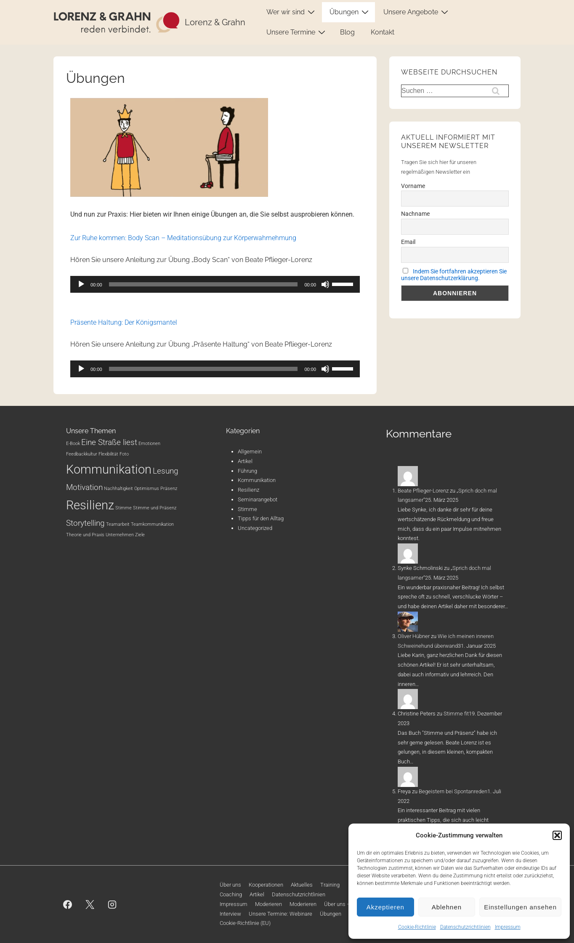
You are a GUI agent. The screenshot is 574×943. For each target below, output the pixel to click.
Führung (247, 471)
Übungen (350, 12)
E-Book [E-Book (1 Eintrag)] (73, 443)
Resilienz (248, 490)
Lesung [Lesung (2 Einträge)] (165, 471)
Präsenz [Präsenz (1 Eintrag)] (168, 488)
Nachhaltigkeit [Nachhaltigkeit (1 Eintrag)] (118, 488)
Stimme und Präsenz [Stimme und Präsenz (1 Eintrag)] (154, 508)
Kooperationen (266, 885)
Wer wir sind (291, 12)
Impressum (508, 927)
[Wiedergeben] (81, 284)
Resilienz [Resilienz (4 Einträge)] (90, 505)
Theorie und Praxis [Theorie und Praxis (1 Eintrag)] (85, 535)
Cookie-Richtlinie (417, 927)
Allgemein (250, 451)
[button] (557, 835)
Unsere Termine (296, 32)
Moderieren (268, 904)
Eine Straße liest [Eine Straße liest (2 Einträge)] (109, 442)
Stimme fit (456, 713)
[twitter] (90, 904)
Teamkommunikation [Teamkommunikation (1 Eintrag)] (152, 524)
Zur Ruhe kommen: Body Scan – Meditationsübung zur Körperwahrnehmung (183, 238)
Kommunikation (257, 480)
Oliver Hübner (414, 636)
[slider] (203, 284)
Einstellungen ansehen (520, 907)
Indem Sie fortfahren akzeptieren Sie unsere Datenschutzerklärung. (454, 274)
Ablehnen (447, 907)
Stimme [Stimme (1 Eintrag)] (123, 508)
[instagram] (112, 904)
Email (408, 241)
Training (330, 885)
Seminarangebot (257, 499)
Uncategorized (255, 528)
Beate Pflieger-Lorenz (423, 490)
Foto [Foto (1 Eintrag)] (124, 454)
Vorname (413, 186)
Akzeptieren (385, 907)
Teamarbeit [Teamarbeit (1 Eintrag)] (118, 524)
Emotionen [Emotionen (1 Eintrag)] (149, 443)
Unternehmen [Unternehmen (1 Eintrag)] (120, 535)
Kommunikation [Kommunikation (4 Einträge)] (108, 469)
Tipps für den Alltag (261, 518)
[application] (215, 284)
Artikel (245, 461)
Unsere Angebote (416, 12)
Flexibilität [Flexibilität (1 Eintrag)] (108, 454)
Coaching (231, 894)
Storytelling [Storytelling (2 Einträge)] (85, 523)
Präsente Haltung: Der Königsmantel (123, 322)
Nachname (415, 213)
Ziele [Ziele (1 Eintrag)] (140, 535)
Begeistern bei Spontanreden (453, 791)
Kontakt (382, 32)
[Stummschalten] (325, 284)
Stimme (247, 509)
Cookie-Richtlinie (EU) (245, 923)
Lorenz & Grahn (215, 22)
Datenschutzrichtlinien (465, 927)
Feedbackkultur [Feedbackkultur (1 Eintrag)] (81, 454)
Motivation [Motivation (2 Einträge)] (84, 487)
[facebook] (68, 904)
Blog (347, 32)
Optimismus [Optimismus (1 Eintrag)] (146, 488)
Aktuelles (302, 885)
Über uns (230, 885)
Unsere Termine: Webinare (280, 914)
